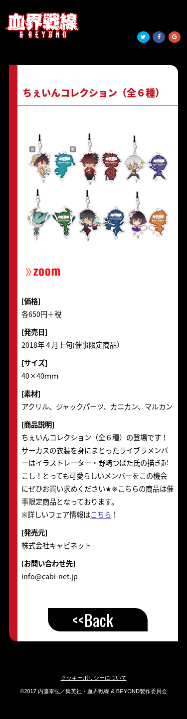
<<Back (92, 619)
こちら (100, 514)
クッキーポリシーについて (94, 678)
